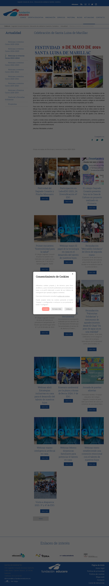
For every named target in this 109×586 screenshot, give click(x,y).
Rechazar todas (56, 309)
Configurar (69, 309)
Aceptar (45, 309)
